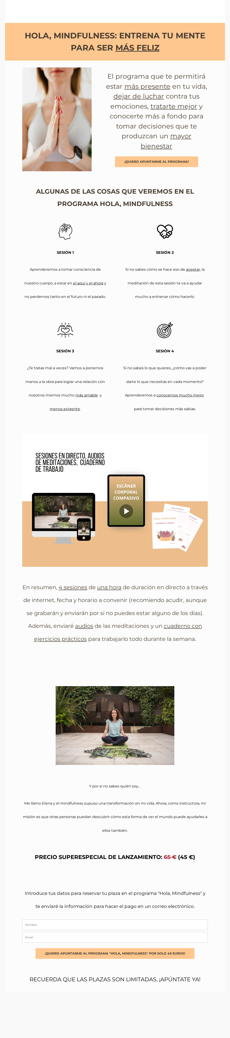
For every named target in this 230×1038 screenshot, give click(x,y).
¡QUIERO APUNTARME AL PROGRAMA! (156, 162)
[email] (115, 937)
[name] (115, 924)
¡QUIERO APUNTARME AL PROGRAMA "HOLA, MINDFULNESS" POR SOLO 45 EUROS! (115, 953)
